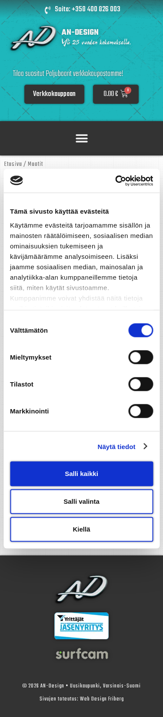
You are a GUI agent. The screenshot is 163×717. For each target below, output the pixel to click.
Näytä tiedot (117, 446)
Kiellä (81, 529)
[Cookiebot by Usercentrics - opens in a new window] (116, 180)
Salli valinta (81, 501)
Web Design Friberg (102, 699)
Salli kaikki (81, 473)
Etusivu (13, 164)
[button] (81, 138)
